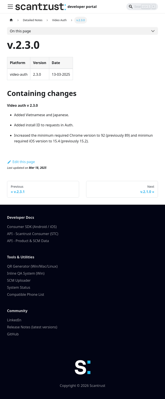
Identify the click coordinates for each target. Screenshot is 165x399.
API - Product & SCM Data (28, 240)
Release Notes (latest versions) (32, 327)
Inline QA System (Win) (25, 273)
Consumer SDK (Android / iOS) (32, 226)
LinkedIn (14, 320)
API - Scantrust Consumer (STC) (32, 233)
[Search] (142, 6)
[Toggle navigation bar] (10, 6)
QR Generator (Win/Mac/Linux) (32, 266)
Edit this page (21, 161)
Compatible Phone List (25, 294)
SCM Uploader (19, 280)
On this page (20, 31)
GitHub (13, 334)
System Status (18, 287)
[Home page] (11, 20)
